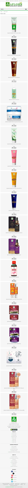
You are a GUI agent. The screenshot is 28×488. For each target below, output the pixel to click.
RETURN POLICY (11, 484)
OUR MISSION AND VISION (14, 458)
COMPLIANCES (14, 463)
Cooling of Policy (14, 450)
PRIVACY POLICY (17, 483)
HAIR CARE (14, 439)
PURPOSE (14, 459)
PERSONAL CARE (14, 436)
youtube (13, 475)
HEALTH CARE (14, 433)
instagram (13, 477)
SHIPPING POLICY (23, 483)
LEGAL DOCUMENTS (14, 462)
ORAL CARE (14, 440)
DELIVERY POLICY (5, 484)
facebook (13, 471)
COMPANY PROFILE (14, 456)
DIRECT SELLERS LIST (14, 466)
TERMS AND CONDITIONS (5, 483)
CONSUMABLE (14, 435)
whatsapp (13, 479)
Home (1, 11)
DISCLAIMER (12, 483)
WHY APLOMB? (14, 446)
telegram (13, 481)
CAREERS (21, 484)
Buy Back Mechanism (14, 449)
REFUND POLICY (17, 484)
